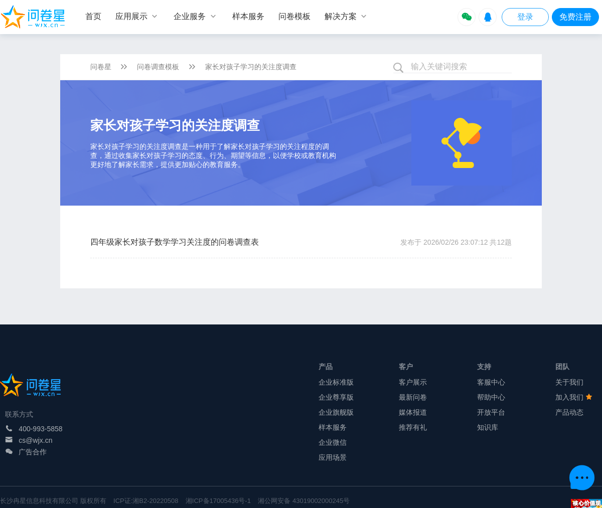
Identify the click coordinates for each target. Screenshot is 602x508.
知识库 (487, 427)
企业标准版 (336, 382)
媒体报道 (413, 412)
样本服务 (333, 427)
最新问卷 (413, 397)
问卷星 (100, 67)
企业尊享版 (336, 397)
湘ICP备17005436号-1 (218, 500)
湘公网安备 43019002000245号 (304, 500)
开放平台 (491, 412)
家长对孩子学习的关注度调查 (250, 67)
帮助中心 (491, 397)
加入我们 (573, 397)
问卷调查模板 (158, 67)
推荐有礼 (413, 427)
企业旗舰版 (336, 412)
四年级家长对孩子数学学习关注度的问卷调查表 (174, 242)
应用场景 (333, 457)
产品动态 (569, 412)
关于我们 (569, 382)
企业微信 (333, 442)
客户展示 (413, 382)
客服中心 (491, 382)
